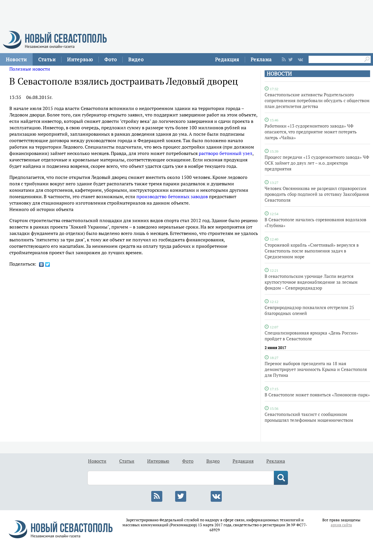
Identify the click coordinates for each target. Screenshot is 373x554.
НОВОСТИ (279, 73)
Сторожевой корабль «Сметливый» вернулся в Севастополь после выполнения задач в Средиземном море (312, 250)
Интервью (80, 59)
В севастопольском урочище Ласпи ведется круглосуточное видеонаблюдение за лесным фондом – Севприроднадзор (311, 282)
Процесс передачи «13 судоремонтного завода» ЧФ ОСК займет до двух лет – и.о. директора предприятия (317, 163)
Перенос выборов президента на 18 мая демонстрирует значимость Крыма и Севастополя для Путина (316, 369)
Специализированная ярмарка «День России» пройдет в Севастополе (311, 336)
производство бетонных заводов (172, 196)
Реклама (261, 59)
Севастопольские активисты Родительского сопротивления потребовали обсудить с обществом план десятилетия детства (317, 100)
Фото (110, 59)
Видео (136, 59)
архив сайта (341, 524)
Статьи (47, 59)
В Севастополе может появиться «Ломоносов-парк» (317, 395)
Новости (16, 59)
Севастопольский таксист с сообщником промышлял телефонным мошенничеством (309, 417)
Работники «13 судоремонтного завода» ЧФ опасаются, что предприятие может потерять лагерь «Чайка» (311, 131)
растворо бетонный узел (225, 153)
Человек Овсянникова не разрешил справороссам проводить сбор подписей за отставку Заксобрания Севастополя (317, 194)
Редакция (227, 59)
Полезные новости (29, 69)
